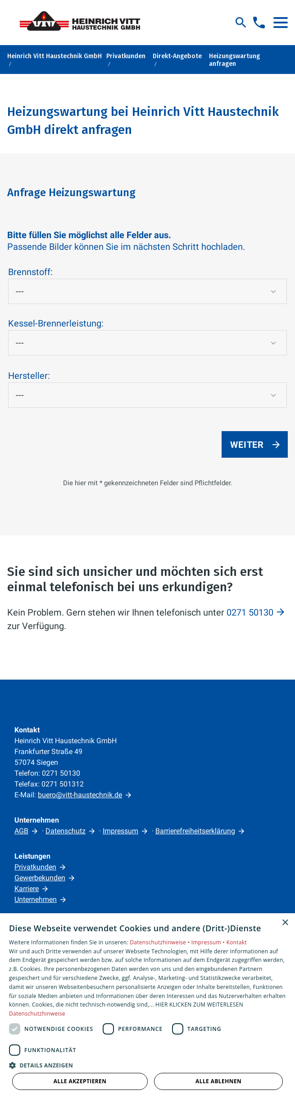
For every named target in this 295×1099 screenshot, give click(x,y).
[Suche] (241, 22)
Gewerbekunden (39, 878)
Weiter (247, 444)
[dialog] (147, 1006)
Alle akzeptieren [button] (80, 1081)
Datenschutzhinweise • (160, 942)
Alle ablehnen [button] (218, 1081)
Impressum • (209, 942)
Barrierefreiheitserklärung (195, 831)
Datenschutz (65, 831)
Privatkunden (35, 867)
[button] (280, 22)
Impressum (120, 831)
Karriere (26, 888)
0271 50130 (250, 612)
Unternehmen (35, 899)
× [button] (284, 923)
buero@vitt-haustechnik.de (80, 795)
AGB (21, 831)
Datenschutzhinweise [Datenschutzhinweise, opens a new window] (37, 1013)
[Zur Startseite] (84, 22)
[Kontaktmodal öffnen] (259, 22)
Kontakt (236, 942)
